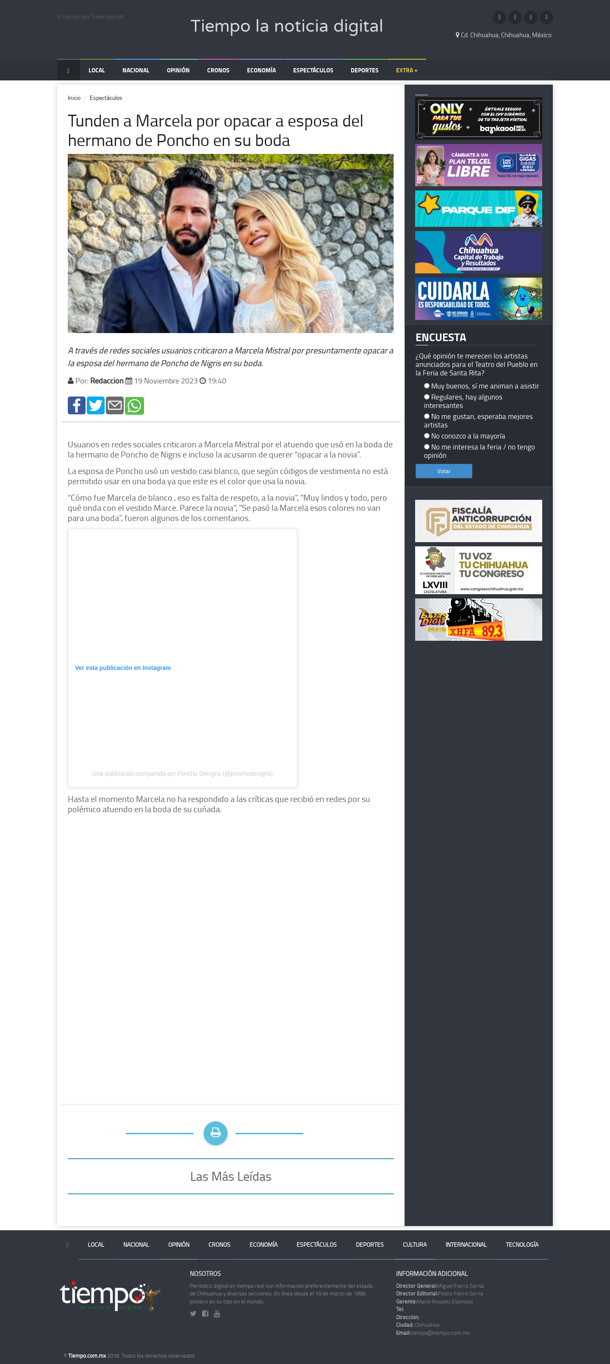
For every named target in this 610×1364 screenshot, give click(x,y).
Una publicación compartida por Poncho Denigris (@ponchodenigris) (182, 773)
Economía (261, 70)
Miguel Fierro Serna (440, 1286)
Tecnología (522, 1244)
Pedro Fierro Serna (439, 1293)
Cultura (415, 1244)
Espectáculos (313, 70)
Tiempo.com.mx (87, 1355)
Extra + (407, 70)
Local (97, 70)
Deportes (365, 70)
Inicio (74, 98)
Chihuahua (418, 1324)
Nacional (136, 70)
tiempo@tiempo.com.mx (433, 1332)
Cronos (218, 70)
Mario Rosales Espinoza (434, 1301)
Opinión (178, 70)
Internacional (466, 1244)
